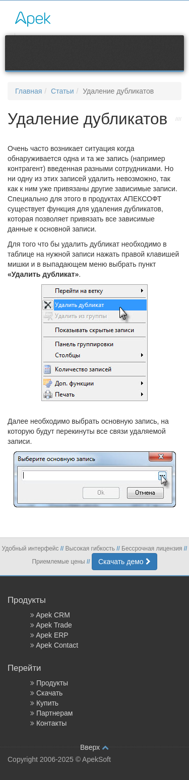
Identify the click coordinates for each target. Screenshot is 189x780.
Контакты (51, 723)
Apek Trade (54, 625)
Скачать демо (124, 562)
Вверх (94, 747)
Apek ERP (52, 635)
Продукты (52, 683)
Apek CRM (53, 615)
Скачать (49, 693)
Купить (47, 703)
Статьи (62, 91)
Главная (28, 91)
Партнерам (54, 713)
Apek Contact (57, 645)
